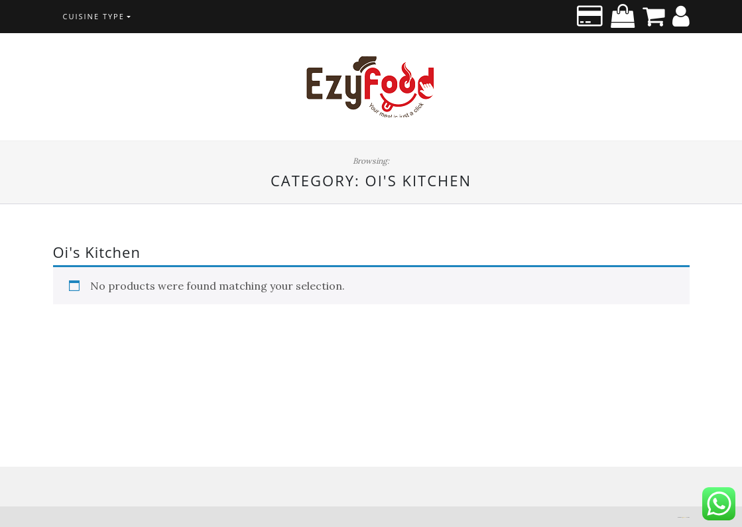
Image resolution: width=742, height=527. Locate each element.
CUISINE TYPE (94, 16)
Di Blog (684, 517)
